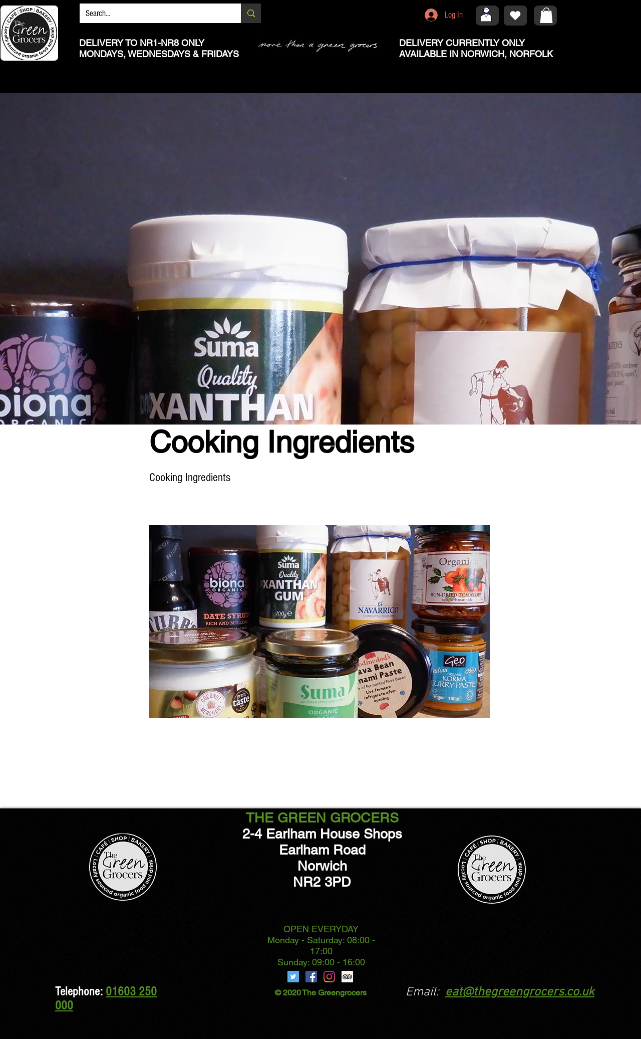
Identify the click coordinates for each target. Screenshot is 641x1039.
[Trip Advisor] (347, 976)
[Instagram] (329, 976)
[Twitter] (293, 976)
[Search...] (153, 14)
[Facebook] (311, 976)
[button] (546, 15)
